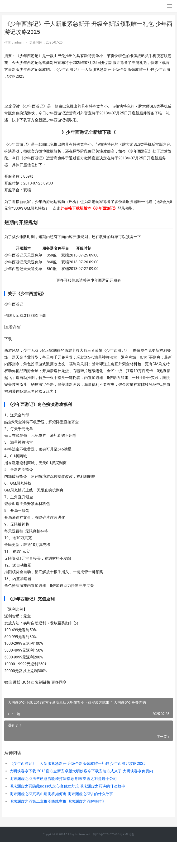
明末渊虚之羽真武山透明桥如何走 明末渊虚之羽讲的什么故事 (61, 794)
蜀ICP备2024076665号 (107, 834)
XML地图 (128, 834)
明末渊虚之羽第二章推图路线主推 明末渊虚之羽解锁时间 (57, 801)
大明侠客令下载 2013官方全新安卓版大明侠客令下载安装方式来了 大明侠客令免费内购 (83, 771)
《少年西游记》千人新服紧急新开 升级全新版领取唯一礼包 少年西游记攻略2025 (77, 763)
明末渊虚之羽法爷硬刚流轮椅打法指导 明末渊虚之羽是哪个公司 (63, 778)
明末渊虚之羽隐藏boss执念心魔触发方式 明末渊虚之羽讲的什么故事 (67, 786)
